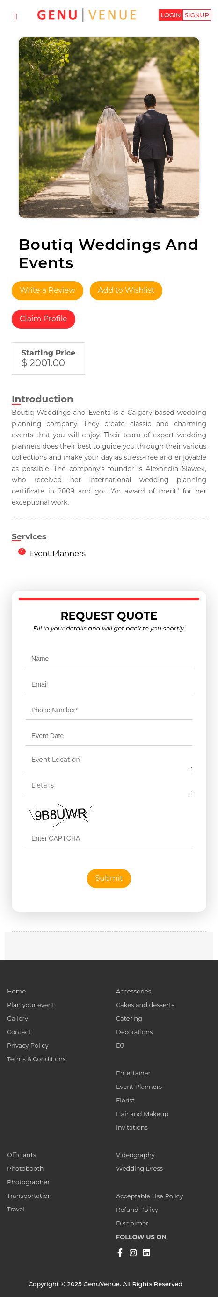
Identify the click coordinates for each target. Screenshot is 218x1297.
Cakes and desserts (145, 1004)
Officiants (21, 1155)
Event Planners (57, 553)
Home (16, 991)
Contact (19, 1032)
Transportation (29, 1195)
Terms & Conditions (36, 1059)
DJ (120, 1045)
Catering (129, 1018)
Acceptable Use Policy (149, 1196)
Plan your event (31, 1004)
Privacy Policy (27, 1045)
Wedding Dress (139, 1168)
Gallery (17, 1018)
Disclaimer (132, 1223)
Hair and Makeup (142, 1113)
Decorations (134, 1032)
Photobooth (25, 1168)
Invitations (132, 1127)
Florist (125, 1100)
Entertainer (133, 1073)
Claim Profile (43, 318)
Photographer (28, 1182)
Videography (135, 1155)
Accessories (133, 991)
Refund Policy (137, 1209)
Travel (16, 1209)
